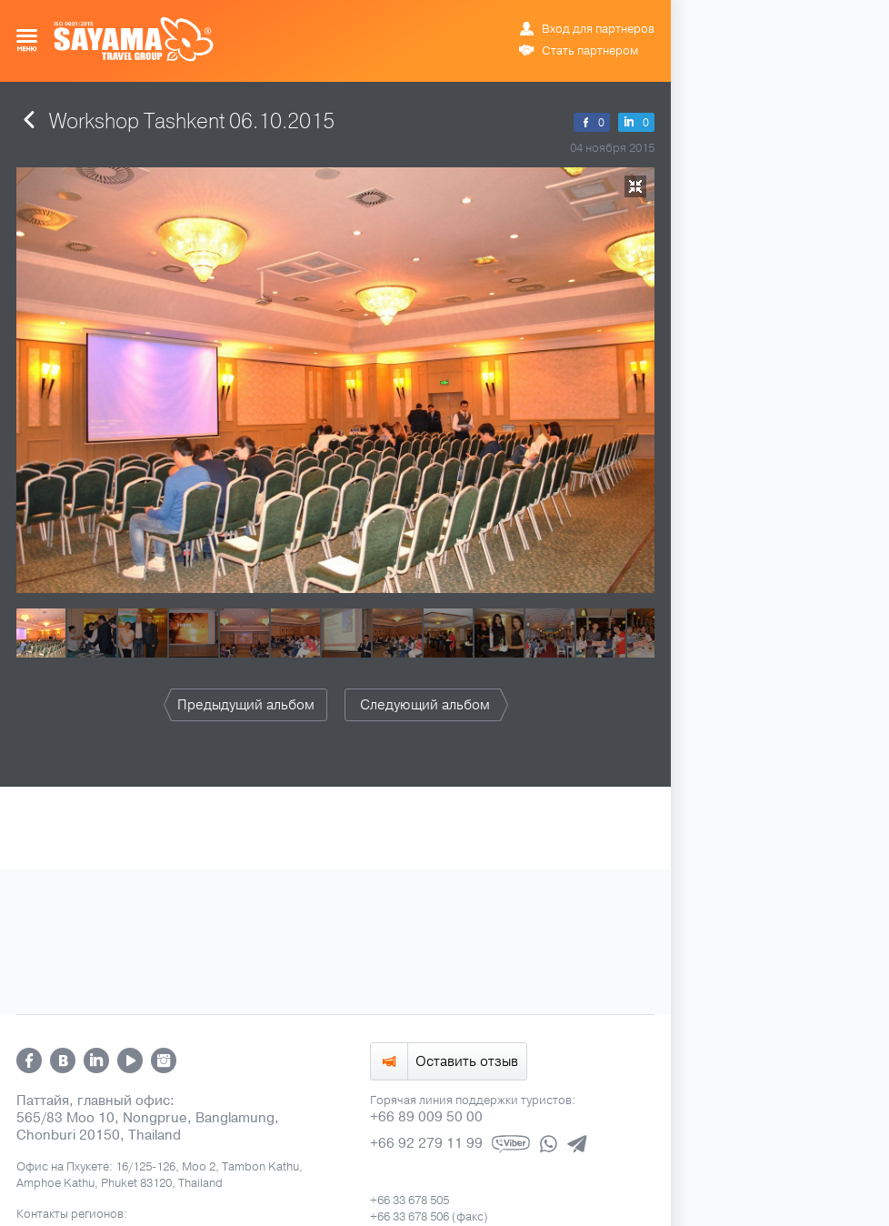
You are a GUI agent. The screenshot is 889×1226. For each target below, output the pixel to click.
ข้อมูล (616, 14)
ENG (589, 14)
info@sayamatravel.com (432, 838)
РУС (569, 14)
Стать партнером (590, 51)
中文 (645, 14)
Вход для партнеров (598, 29)
